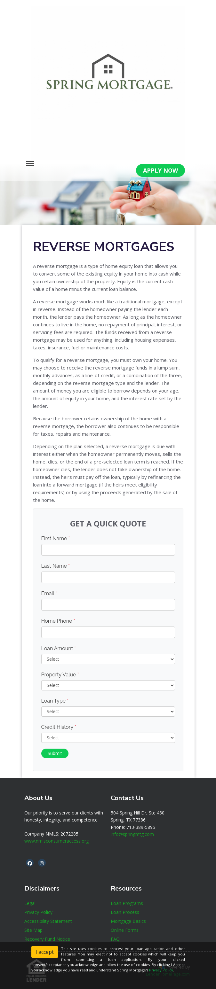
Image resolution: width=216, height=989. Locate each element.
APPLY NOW (160, 170)
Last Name (55, 566)
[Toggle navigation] (30, 163)
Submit (55, 753)
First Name (55, 538)
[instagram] (42, 863)
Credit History (58, 727)
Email (49, 593)
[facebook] (30, 863)
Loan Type (55, 701)
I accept (45, 951)
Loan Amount (58, 648)
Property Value (60, 675)
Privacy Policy (161, 970)
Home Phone (58, 621)
